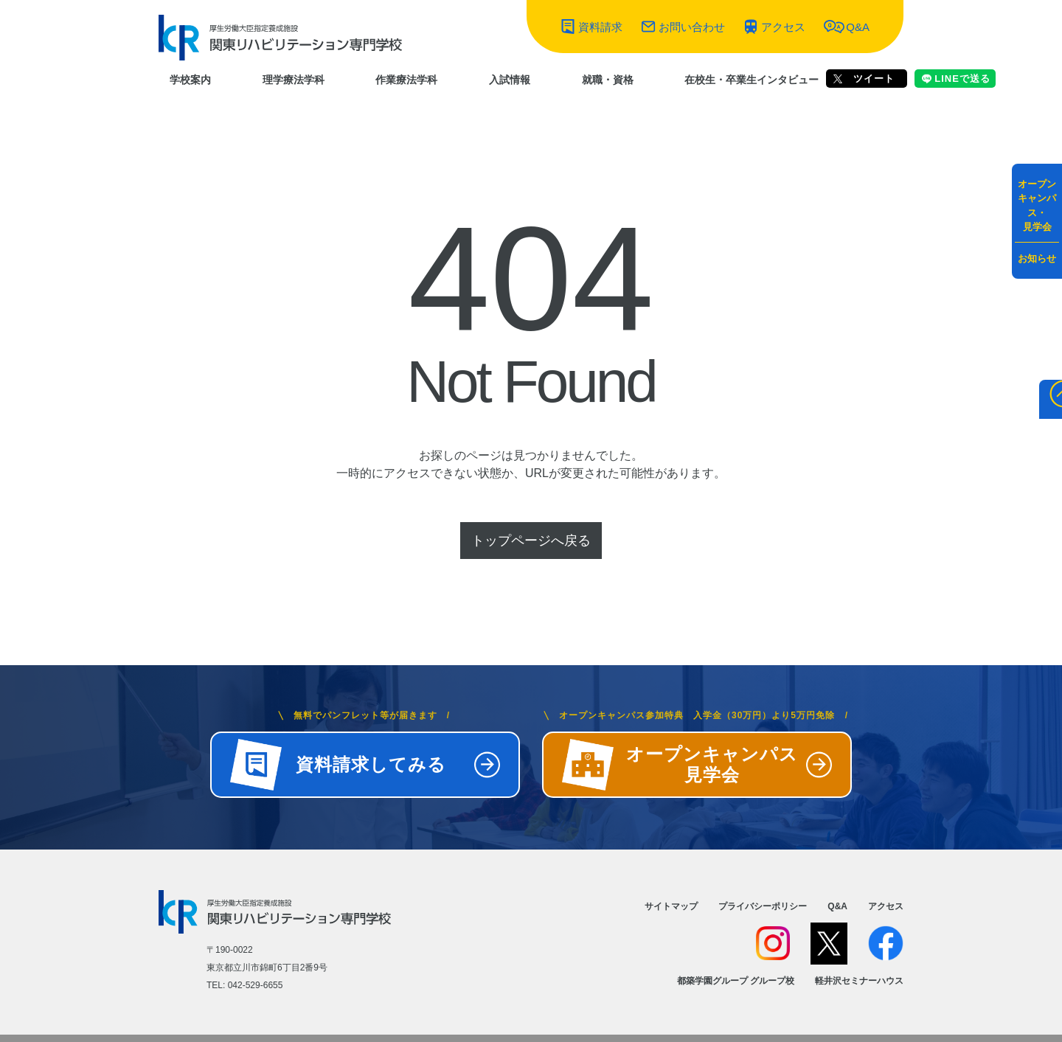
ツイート (864, 78)
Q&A (858, 26)
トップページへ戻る (531, 540)
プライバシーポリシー (762, 906)
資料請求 (600, 26)
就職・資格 (608, 80)
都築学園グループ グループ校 (735, 981)
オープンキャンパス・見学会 (1037, 205)
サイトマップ (671, 906)
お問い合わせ (692, 26)
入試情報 (509, 80)
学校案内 (190, 80)
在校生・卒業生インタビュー (751, 80)
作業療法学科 (406, 80)
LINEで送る (956, 78)
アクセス (783, 26)
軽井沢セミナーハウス (859, 981)
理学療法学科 (293, 80)
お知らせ (1037, 258)
